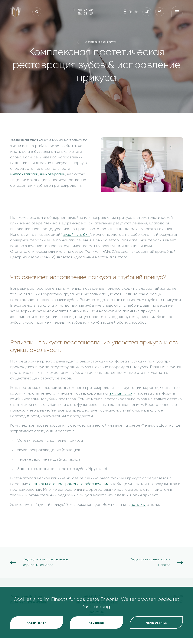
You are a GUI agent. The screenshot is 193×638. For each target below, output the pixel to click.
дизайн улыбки (76, 234)
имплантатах (120, 393)
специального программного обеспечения (69, 484)
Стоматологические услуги (100, 42)
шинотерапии (52, 174)
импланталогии (24, 174)
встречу (138, 505)
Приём (133, 12)
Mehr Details (156, 622)
